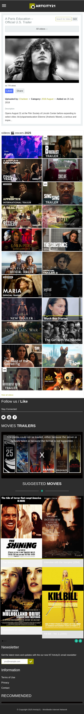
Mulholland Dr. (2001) (14, 629)
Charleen (23, 99)
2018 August (48, 99)
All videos (42, 29)
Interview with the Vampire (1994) (62, 562)
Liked (9, 91)
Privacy (5, 682)
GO (75, 19)
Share (20, 91)
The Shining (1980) (13, 562)
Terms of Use (8, 677)
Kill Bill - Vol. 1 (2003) (55, 633)
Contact (5, 688)
